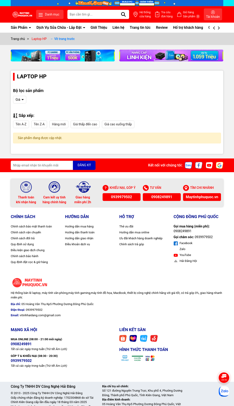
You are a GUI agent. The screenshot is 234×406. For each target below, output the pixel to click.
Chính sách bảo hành (24, 256)
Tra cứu (167, 14)
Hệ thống (145, 14)
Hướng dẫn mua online (134, 232)
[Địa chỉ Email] (53, 165)
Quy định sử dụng (22, 244)
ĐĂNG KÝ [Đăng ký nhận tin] (84, 165)
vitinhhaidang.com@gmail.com (40, 315)
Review (162, 27)
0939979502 (121, 197)
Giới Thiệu (98, 27)
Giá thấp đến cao (85, 124)
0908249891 (161, 197)
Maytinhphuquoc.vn (202, 197)
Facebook (183, 243)
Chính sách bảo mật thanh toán (31, 226)
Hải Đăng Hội (185, 261)
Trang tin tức (140, 27)
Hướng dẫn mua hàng (79, 226)
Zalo (182, 249)
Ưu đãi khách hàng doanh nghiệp (140, 238)
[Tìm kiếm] (123, 14)
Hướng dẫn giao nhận (79, 238)
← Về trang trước (62, 39)
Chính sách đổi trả (23, 238)
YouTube (182, 255)
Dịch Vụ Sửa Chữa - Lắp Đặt (59, 27)
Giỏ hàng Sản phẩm (191, 14)
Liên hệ (118, 27)
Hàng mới (59, 124)
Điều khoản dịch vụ (77, 244)
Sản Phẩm (19, 27)
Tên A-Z (21, 124)
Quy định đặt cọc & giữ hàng (29, 262)
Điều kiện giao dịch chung (28, 250)
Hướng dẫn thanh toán (80, 232)
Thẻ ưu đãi (126, 226)
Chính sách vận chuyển (26, 232)
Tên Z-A (39, 124)
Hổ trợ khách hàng (188, 27)
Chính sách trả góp (131, 244)
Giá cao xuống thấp (118, 124)
